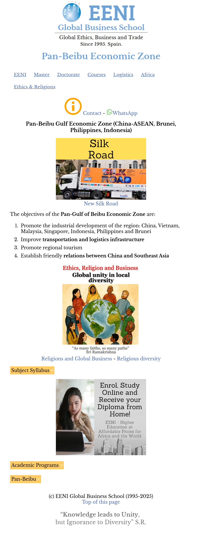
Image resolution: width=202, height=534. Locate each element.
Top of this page (101, 502)
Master (42, 74)
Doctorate (68, 74)
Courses (96, 74)
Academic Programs (35, 465)
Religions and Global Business (76, 359)
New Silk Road (101, 204)
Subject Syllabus (30, 370)
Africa (148, 74)
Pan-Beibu (23, 479)
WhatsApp (122, 113)
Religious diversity (139, 359)
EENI (20, 74)
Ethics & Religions (34, 87)
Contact (92, 113)
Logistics (123, 74)
